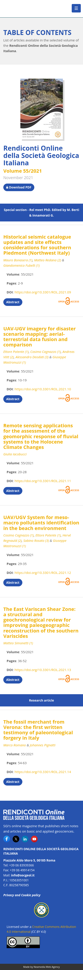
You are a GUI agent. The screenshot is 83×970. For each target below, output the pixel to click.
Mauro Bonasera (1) (18, 260)
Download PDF (18, 187)
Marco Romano (14, 745)
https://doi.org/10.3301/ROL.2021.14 (43, 771)
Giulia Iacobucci (15, 454)
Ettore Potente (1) (16, 351)
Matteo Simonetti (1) (18, 643)
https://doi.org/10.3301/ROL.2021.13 (43, 669)
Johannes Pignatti (43, 745)
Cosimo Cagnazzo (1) (45, 351)
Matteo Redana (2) (47, 260)
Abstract (12, 302)
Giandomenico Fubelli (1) (21, 265)
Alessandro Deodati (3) (31, 357)
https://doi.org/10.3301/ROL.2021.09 (43, 292)
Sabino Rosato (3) (36, 540)
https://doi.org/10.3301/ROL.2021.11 (43, 481)
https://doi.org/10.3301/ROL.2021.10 (43, 389)
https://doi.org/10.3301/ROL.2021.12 (43, 572)
